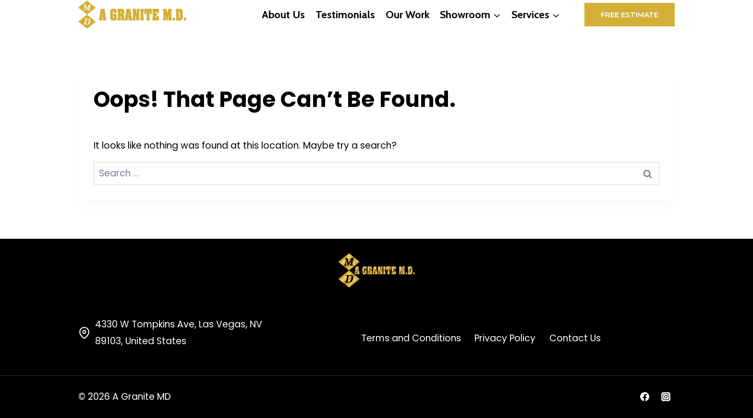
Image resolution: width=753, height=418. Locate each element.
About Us (283, 14)
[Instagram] (665, 397)
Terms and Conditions (411, 338)
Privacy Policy (504, 338)
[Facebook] (644, 397)
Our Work (407, 14)
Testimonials (345, 14)
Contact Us (575, 338)
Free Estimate (629, 14)
